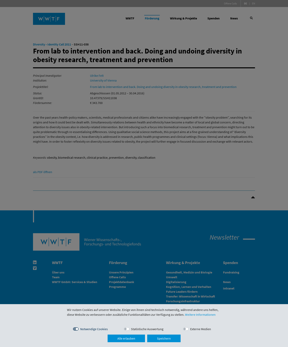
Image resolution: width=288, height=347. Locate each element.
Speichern (164, 338)
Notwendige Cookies (94, 329)
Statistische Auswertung (147, 329)
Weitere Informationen (200, 315)
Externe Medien (200, 329)
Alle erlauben (126, 338)
